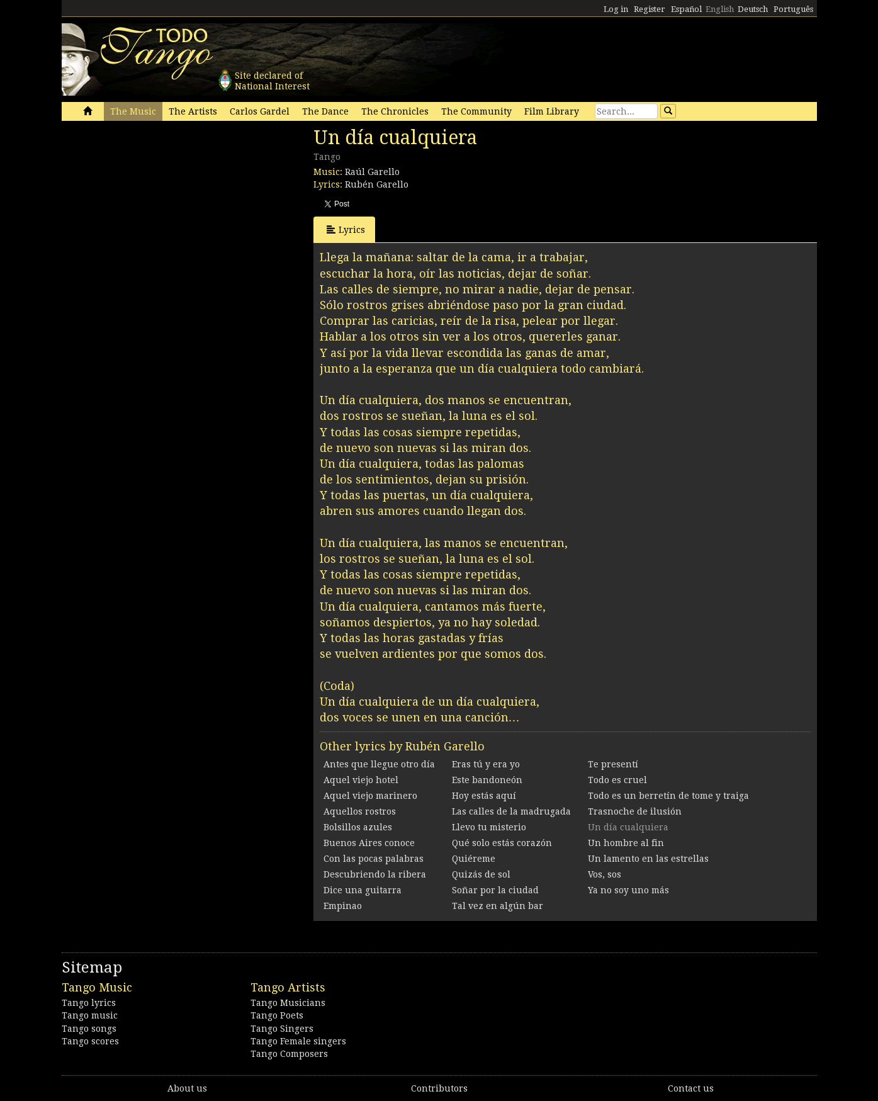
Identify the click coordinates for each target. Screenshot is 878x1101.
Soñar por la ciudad (495, 890)
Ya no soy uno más (628, 890)
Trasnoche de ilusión (635, 811)
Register (649, 9)
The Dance (325, 111)
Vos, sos (604, 874)
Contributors (439, 1088)
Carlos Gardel (260, 111)
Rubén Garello (376, 184)
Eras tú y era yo (486, 764)
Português (793, 9)
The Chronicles (395, 111)
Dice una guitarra (363, 890)
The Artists (193, 111)
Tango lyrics (89, 1003)
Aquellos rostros (360, 811)
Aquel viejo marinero (370, 796)
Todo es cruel (617, 780)
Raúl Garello (372, 172)
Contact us (691, 1088)
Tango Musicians (287, 1003)
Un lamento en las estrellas (648, 859)
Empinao (343, 906)
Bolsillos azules (358, 827)
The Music (133, 111)
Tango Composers (289, 1054)
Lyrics (346, 229)
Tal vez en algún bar (497, 906)
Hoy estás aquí (484, 796)
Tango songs (89, 1029)
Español (686, 9)
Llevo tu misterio (489, 827)
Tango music (90, 1015)
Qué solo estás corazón (502, 843)
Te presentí (613, 764)
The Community (476, 111)
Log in (616, 9)
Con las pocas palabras (374, 859)
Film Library (551, 111)
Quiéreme (473, 859)
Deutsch (753, 9)
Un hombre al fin (626, 843)
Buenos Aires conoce (369, 843)
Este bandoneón (487, 780)
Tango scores (90, 1041)
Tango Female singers (298, 1041)
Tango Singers (281, 1029)
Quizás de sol (481, 874)
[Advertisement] (156, 212)
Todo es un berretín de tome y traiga (668, 796)
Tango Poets (276, 1015)
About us (187, 1088)
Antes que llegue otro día (379, 764)
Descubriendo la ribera (375, 874)
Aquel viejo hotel (361, 780)
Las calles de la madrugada (511, 811)
